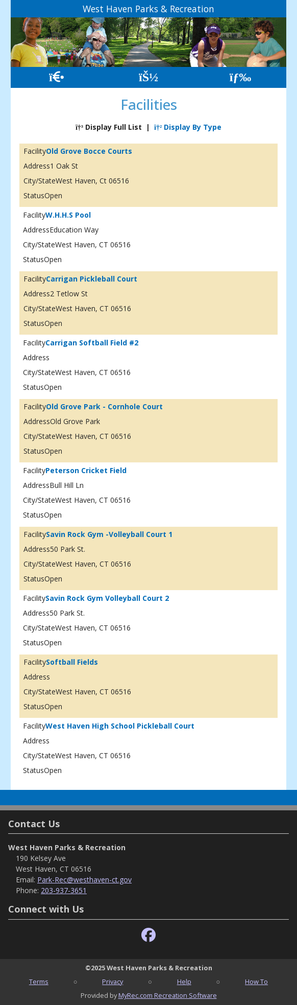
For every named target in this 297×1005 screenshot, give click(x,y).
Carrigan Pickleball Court (91, 279)
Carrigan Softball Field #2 (91, 342)
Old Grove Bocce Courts (89, 151)
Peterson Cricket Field (86, 470)
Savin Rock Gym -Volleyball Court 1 (109, 534)
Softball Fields (72, 662)
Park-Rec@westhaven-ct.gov (84, 879)
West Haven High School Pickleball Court (119, 726)
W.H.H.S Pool (68, 215)
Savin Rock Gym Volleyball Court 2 (107, 598)
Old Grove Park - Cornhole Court (104, 406)
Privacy (112, 981)
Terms (38, 981)
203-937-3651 (64, 890)
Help (184, 981)
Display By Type (187, 127)
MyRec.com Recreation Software (167, 995)
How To (256, 981)
